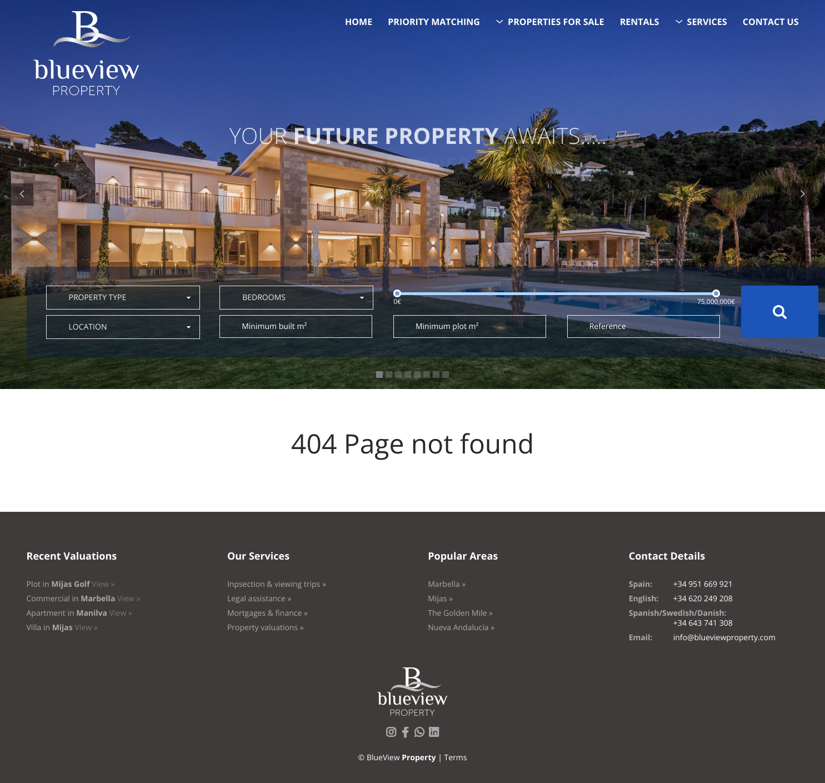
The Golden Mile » (460, 613)
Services (707, 22)
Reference (607, 326)
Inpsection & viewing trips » (276, 584)
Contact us (771, 22)
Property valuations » (265, 627)
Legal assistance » (259, 599)
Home (358, 22)
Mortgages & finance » (267, 613)
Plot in (71, 584)
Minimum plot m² (447, 326)
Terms (455, 757)
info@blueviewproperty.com (724, 637)
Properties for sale (556, 22)
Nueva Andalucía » (461, 627)
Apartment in (79, 613)
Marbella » (447, 584)
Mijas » (440, 599)
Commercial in (84, 599)
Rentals (639, 22)
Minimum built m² (274, 326)
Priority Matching (434, 22)
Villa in (62, 627)
